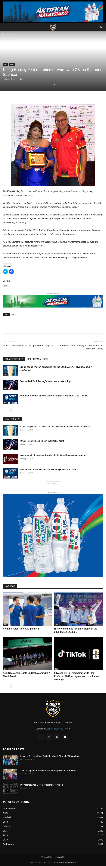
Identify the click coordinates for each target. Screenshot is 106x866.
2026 (5, 374)
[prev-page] (5, 410)
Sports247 (48, 862)
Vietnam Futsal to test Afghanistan (21, 628)
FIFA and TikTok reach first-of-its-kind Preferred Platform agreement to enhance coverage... (76, 676)
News (12, 64)
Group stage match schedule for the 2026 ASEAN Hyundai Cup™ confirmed (55, 426)
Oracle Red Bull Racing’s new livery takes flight (45, 381)
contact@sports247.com (59, 728)
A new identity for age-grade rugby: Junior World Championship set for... (54, 455)
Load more (53, 483)
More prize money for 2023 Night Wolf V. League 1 (28, 345)
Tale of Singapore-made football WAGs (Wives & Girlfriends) (48, 770)
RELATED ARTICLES (14, 359)
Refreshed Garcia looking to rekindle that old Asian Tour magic (81, 347)
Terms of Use (47, 857)
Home (4, 34)
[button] (5, 27)
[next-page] (10, 410)
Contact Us (60, 857)
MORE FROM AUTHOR (37, 359)
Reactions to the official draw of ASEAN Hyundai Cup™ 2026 (53, 395)
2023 (11, 34)
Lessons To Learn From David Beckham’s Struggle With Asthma (50, 756)
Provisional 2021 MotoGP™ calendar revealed (41, 785)
